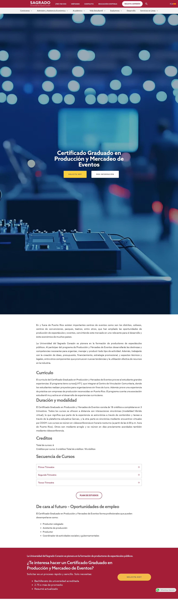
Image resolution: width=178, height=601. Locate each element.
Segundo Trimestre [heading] (47, 477)
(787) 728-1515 (63, 4)
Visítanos (76, 4)
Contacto (88, 4)
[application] (41, 11)
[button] (129, 4)
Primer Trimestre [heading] (46, 469)
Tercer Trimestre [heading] (46, 485)
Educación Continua (105, 4)
